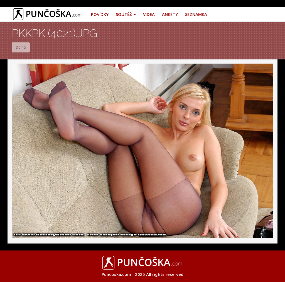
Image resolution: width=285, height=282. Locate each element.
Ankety (170, 14)
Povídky (100, 14)
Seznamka (196, 14)
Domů (21, 47)
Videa (149, 14)
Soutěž (126, 14)
